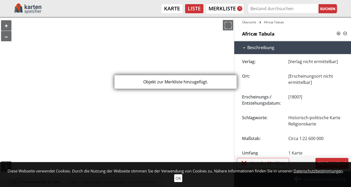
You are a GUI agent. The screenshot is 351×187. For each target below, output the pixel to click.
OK (178, 178)
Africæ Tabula (274, 22)
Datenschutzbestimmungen (318, 170)
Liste (194, 8)
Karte (172, 8)
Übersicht (249, 22)
